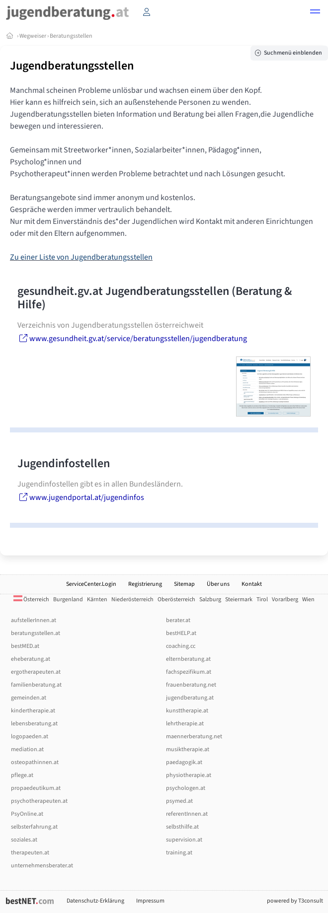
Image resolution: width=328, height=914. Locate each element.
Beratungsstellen (71, 36)
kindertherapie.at (33, 710)
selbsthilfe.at (182, 827)
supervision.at (184, 840)
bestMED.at (25, 646)
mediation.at (27, 749)
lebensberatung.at (34, 723)
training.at (179, 852)
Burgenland (68, 599)
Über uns (218, 584)
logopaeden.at (29, 736)
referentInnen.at (187, 814)
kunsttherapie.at (187, 710)
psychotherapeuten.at (39, 801)
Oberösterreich (176, 599)
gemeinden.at (28, 698)
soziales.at (24, 840)
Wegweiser (32, 36)
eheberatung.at (30, 659)
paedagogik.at (184, 762)
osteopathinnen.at (35, 762)
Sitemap (184, 584)
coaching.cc (180, 646)
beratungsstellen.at (35, 633)
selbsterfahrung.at (34, 827)
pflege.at (22, 775)
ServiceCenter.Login (91, 584)
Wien (308, 599)
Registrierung (145, 584)
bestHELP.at (181, 633)
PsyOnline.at (27, 814)
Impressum (150, 901)
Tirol (262, 599)
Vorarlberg (285, 599)
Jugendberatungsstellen (72, 65)
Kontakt (252, 584)
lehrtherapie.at (185, 723)
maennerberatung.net (194, 736)
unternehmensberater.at (42, 865)
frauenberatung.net (191, 685)
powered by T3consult (295, 901)
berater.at (178, 620)
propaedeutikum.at (36, 788)
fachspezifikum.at (188, 672)
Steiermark (238, 599)
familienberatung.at (36, 685)
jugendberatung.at (190, 698)
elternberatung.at (188, 659)
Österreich (31, 599)
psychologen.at (185, 788)
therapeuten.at (30, 852)
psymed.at (179, 801)
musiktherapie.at (187, 749)
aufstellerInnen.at (33, 620)
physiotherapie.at (188, 775)
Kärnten (97, 599)
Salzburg (210, 599)
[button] (315, 13)
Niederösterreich (132, 599)
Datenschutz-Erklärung (95, 901)
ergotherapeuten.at (36, 672)
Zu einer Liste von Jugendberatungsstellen (81, 257)
